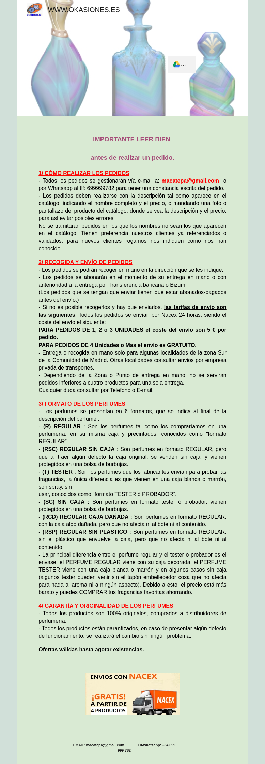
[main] (132, 390)
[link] (182, 58)
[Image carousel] (132, 698)
